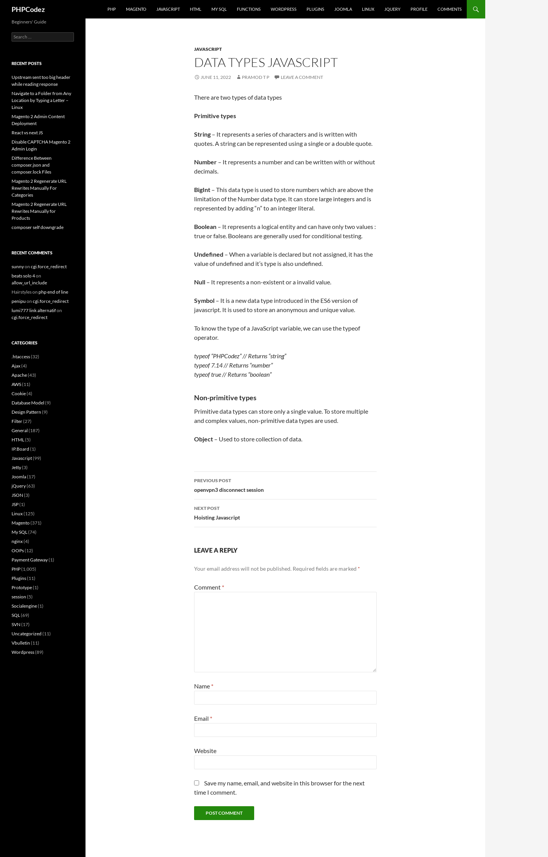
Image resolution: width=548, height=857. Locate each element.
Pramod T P (255, 77)
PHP (111, 9)
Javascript (168, 9)
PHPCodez (28, 9)
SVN (16, 624)
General (20, 430)
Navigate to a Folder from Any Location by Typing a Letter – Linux (41, 100)
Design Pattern (26, 412)
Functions (249, 9)
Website (205, 750)
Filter (17, 421)
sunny (18, 266)
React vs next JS (27, 132)
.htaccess (21, 356)
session (19, 597)
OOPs (18, 550)
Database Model (28, 403)
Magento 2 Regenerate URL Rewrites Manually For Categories (39, 188)
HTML (195, 9)
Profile (419, 9)
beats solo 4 (23, 276)
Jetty (16, 467)
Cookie (19, 393)
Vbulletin (21, 643)
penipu (19, 301)
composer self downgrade (38, 227)
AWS (16, 384)
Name (203, 686)
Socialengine (24, 606)
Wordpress (23, 652)
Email (203, 718)
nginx (17, 541)
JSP (15, 504)
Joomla (343, 9)
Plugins (315, 9)
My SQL (219, 9)
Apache (19, 375)
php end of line (53, 292)
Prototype (22, 587)
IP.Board (20, 449)
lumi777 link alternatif (34, 310)
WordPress (284, 9)
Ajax (16, 366)
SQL (16, 615)
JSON (17, 495)
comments (449, 9)
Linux (368, 9)
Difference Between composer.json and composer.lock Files (32, 165)
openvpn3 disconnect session (285, 484)
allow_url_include (29, 283)
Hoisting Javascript (285, 512)
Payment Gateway (30, 560)
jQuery (392, 9)
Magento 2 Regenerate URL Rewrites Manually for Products (39, 211)
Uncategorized (27, 633)
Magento (136, 9)
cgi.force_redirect (49, 266)
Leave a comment (302, 77)
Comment (209, 587)
